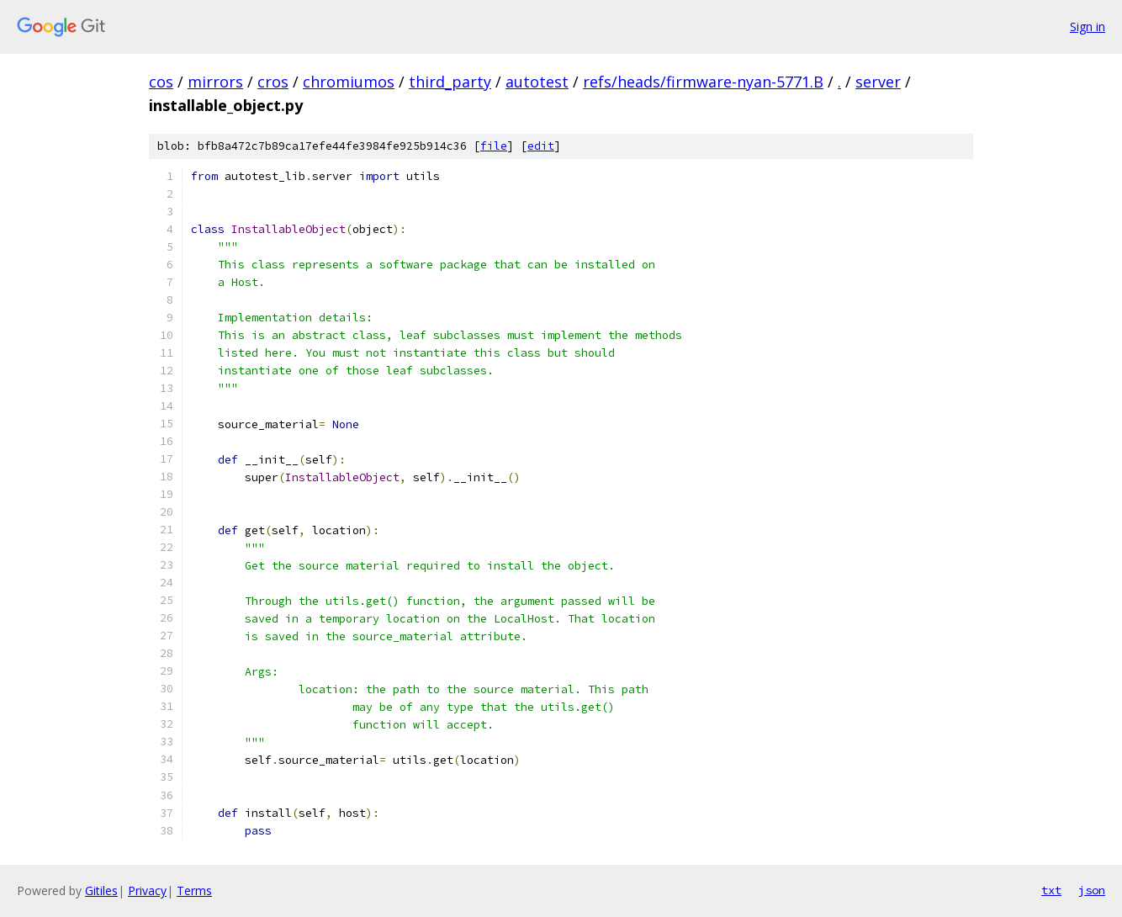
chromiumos (348, 82)
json (1091, 890)
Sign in (1087, 26)
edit (540, 146)
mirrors (215, 82)
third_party (450, 82)
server (878, 82)
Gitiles (101, 890)
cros (272, 82)
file (493, 146)
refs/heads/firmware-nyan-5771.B (703, 82)
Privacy (147, 890)
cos (161, 82)
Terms (194, 890)
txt (1051, 890)
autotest (537, 82)
